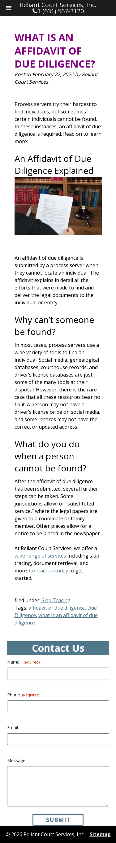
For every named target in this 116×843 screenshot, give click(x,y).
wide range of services (40, 555)
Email (12, 727)
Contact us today (48, 570)
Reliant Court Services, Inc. (58, 5)
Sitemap (100, 834)
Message (16, 760)
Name (23, 662)
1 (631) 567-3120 (60, 11)
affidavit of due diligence (56, 607)
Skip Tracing (56, 600)
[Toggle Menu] (9, 8)
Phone (23, 695)
